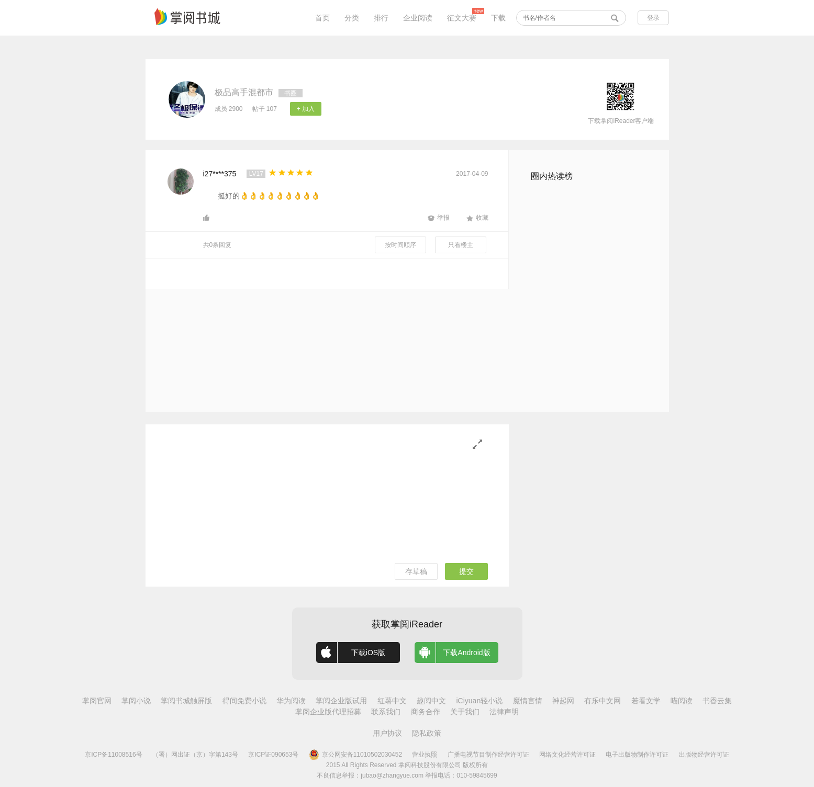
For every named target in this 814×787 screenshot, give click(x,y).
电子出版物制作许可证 (637, 754)
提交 (466, 571)
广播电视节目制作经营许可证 (488, 754)
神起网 (563, 700)
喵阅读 (682, 700)
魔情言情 (527, 700)
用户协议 (387, 733)
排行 (381, 18)
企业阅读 (417, 18)
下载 (498, 18)
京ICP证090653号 (273, 754)
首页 (322, 18)
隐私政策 (426, 733)
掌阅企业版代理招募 (328, 711)
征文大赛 (461, 18)
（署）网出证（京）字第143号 (195, 754)
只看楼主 (460, 245)
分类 (351, 18)
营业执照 (424, 754)
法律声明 (504, 711)
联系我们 (385, 711)
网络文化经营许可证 (567, 754)
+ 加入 (306, 109)
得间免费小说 (244, 700)
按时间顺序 (400, 245)
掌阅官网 (96, 700)
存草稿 (416, 571)
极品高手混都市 (244, 92)
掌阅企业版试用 (341, 700)
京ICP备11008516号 (113, 754)
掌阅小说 (136, 700)
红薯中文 (392, 700)
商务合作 (425, 711)
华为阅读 (291, 700)
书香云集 (717, 700)
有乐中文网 (602, 700)
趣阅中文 (431, 700)
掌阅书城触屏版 (186, 700)
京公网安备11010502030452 (355, 754)
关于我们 (465, 711)
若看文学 (646, 700)
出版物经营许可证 (704, 754)
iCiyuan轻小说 (479, 700)
